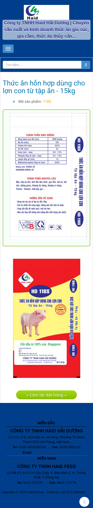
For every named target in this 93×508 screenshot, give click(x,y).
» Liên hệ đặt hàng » (46, 394)
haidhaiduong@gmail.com (51, 452)
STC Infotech (75, 492)
